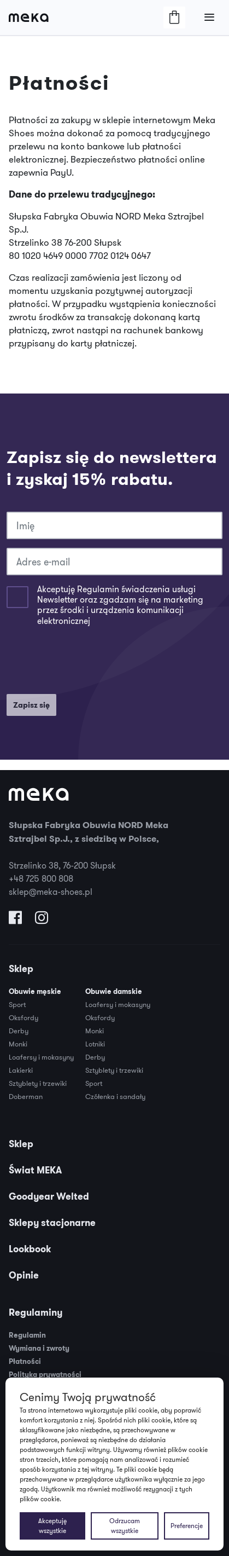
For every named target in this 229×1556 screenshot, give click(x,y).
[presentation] (90, 664)
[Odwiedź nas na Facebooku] (15, 920)
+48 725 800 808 (41, 878)
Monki (18, 1043)
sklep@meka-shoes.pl (50, 891)
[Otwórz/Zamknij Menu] (209, 17)
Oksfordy (23, 1017)
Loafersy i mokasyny (41, 1056)
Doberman (26, 1096)
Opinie (24, 1275)
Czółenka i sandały (115, 1096)
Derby (18, 1030)
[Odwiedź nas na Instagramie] (41, 920)
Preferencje (187, 1526)
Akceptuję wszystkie (52, 1526)
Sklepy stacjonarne (52, 1223)
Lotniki (95, 1043)
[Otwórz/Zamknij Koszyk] (174, 17)
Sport (17, 1004)
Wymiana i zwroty (39, 1348)
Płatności (25, 1361)
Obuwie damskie (113, 991)
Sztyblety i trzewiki (38, 1083)
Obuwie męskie (35, 991)
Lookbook (30, 1249)
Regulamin (27, 1335)
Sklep (21, 969)
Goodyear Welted (49, 1196)
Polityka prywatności (45, 1374)
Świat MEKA (35, 1170)
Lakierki (21, 1070)
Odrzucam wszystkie (124, 1526)
